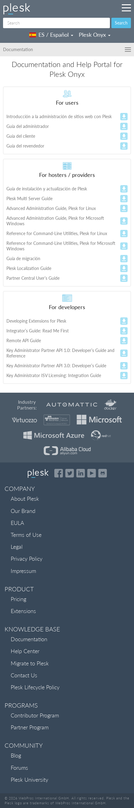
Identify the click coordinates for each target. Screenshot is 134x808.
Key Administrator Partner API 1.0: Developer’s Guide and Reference (60, 353)
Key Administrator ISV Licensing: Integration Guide (53, 375)
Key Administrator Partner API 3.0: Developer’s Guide (56, 365)
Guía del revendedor (25, 145)
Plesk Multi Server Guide (29, 198)
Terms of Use (26, 534)
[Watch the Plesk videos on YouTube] (91, 473)
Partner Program (30, 727)
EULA (17, 522)
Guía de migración (23, 258)
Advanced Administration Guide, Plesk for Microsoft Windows (55, 220)
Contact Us (24, 675)
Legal (17, 546)
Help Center (25, 651)
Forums (19, 767)
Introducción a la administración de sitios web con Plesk (59, 116)
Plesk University (29, 779)
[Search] (56, 23)
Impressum (23, 570)
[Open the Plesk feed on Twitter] (69, 473)
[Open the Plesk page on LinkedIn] (80, 473)
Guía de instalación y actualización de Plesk (46, 188)
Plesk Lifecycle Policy (35, 687)
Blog (16, 755)
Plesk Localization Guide (28, 268)
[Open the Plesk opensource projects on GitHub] (102, 473)
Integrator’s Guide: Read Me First (37, 330)
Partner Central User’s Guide (33, 278)
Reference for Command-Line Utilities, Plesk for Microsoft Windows (60, 246)
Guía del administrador (27, 126)
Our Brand (23, 510)
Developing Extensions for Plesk (36, 321)
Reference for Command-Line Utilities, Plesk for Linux (56, 233)
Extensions (23, 611)
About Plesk (25, 498)
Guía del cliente (20, 136)
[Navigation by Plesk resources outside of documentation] (126, 7)
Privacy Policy (26, 558)
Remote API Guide (23, 340)
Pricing (18, 599)
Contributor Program (35, 715)
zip (123, 149)
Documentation (29, 639)
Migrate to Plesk (30, 663)
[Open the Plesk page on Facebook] (58, 473)
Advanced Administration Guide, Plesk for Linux (51, 208)
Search (121, 22)
